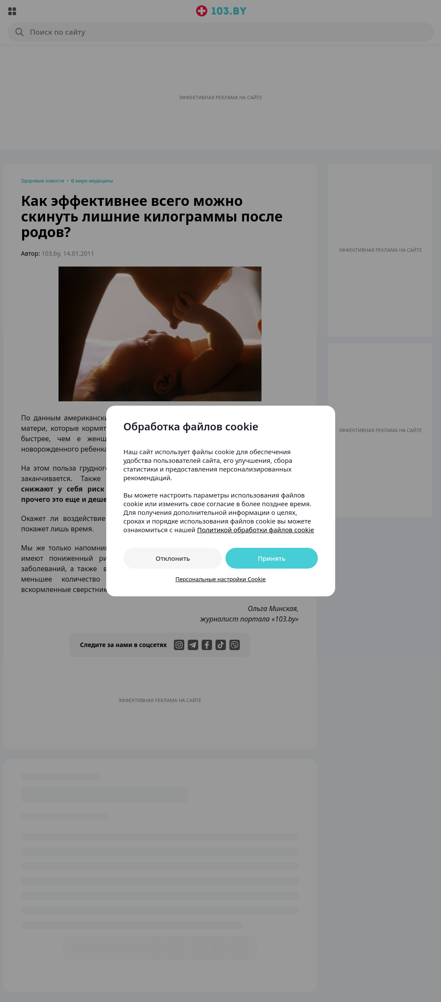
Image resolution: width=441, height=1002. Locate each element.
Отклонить (173, 558)
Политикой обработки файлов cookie (255, 529)
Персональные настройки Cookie (220, 579)
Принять (272, 558)
